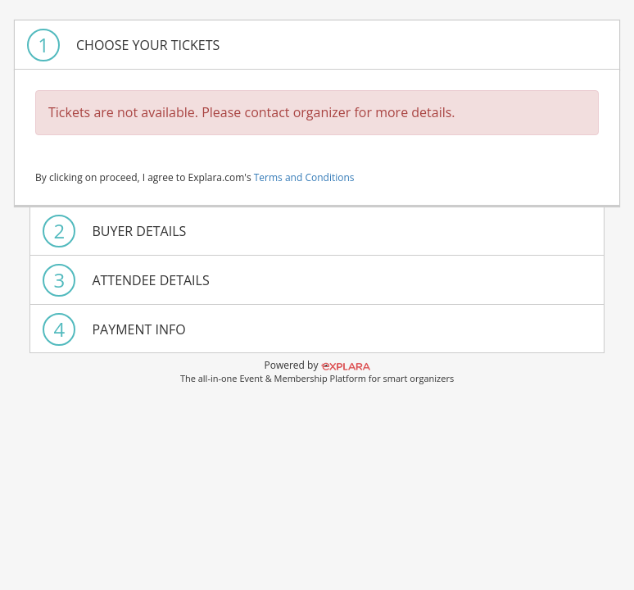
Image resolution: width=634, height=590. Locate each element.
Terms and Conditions (304, 177)
